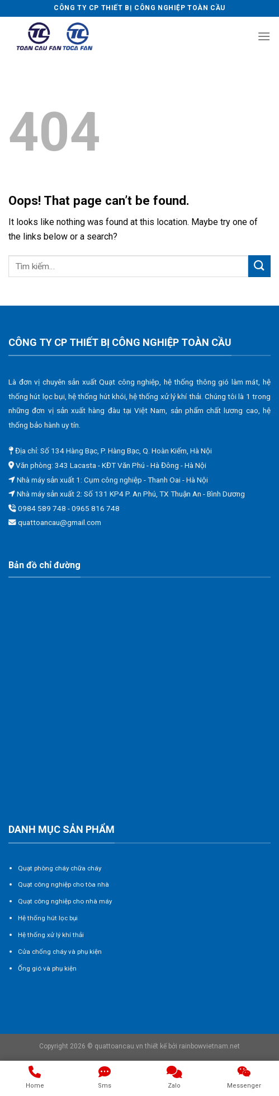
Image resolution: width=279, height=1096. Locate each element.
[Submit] (259, 266)
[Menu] (264, 36)
